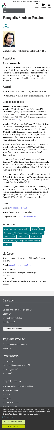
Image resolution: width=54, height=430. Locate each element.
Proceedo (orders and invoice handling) (18, 386)
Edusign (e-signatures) (11, 402)
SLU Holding (8, 322)
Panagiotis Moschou (25, 217)
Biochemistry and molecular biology (16, 229)
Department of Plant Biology (30, 241)
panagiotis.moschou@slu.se (21, 265)
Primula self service (10, 390)
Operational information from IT (15, 365)
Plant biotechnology (11, 241)
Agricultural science (36, 233)
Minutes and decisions (11, 407)
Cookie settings (7, 417)
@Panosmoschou (17, 208)
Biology (34, 229)
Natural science (9, 237)
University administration (12, 318)
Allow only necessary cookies (13, 422)
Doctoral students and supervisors (16, 344)
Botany (41, 229)
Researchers (7, 348)
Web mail (6, 394)
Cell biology (8, 233)
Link (16, 120)
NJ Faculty (7, 245)
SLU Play (6, 373)
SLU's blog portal (9, 369)
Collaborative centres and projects (16, 310)
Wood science (36, 237)
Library (5, 314)
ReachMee (7, 398)
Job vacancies (8, 361)
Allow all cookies (13, 426)
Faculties (6, 306)
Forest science (23, 237)
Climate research (20, 233)
